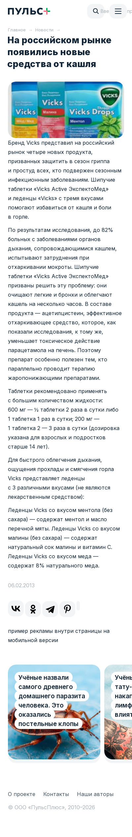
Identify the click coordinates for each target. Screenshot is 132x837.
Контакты (56, 794)
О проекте (21, 794)
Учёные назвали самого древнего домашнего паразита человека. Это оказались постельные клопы (51, 701)
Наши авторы (95, 794)
